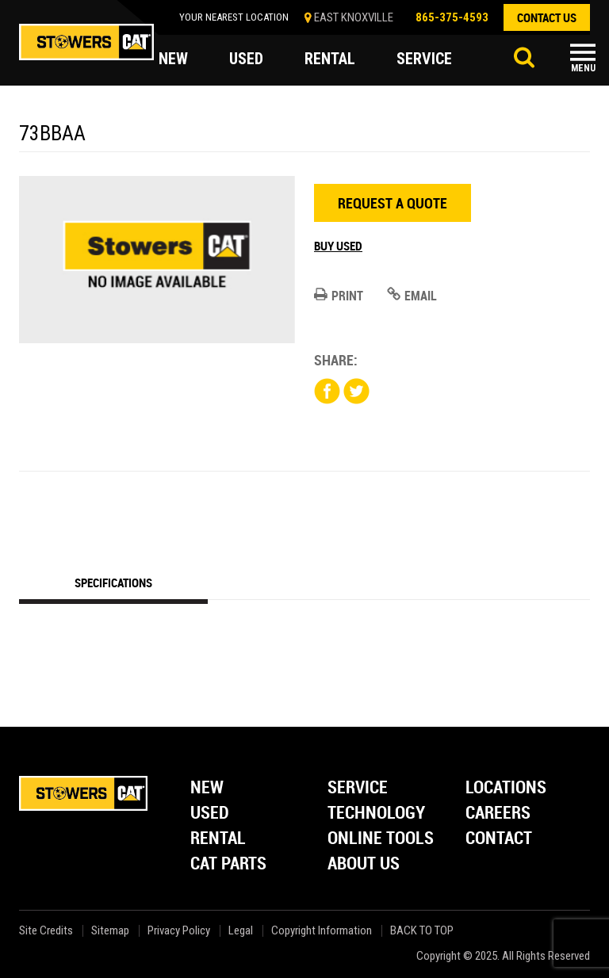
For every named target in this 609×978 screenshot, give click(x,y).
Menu (583, 68)
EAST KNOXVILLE (353, 17)
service (424, 58)
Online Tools (380, 839)
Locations (505, 788)
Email (412, 295)
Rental (218, 839)
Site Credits (46, 931)
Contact (498, 839)
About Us (363, 864)
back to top (423, 931)
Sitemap (110, 931)
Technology (376, 813)
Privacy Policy (178, 931)
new (173, 58)
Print (338, 295)
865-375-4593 (452, 17)
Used (209, 813)
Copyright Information (321, 931)
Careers (497, 813)
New (207, 788)
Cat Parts (228, 864)
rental (329, 58)
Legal (240, 931)
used (246, 58)
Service (357, 788)
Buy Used (338, 246)
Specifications (113, 582)
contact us (546, 17)
